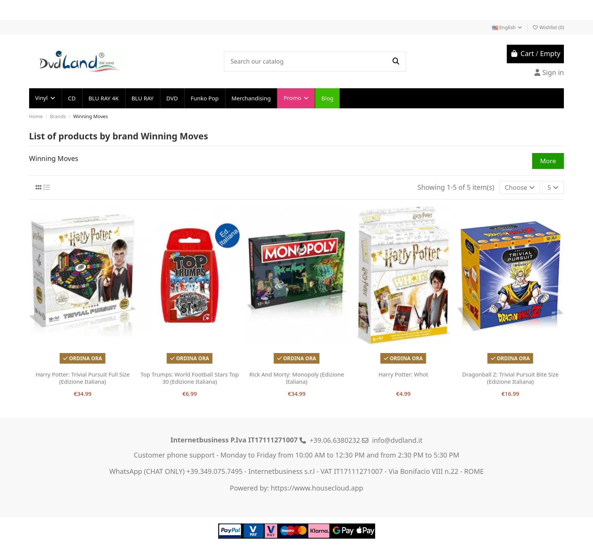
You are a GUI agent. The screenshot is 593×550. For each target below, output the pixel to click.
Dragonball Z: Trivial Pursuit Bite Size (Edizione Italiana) (510, 377)
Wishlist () (548, 27)
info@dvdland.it (397, 440)
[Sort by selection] (519, 187)
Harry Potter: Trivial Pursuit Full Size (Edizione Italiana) (83, 377)
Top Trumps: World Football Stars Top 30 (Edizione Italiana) (189, 377)
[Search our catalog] (395, 62)
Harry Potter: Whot (403, 374)
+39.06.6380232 (335, 440)
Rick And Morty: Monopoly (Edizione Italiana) (296, 377)
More (548, 160)
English (507, 27)
